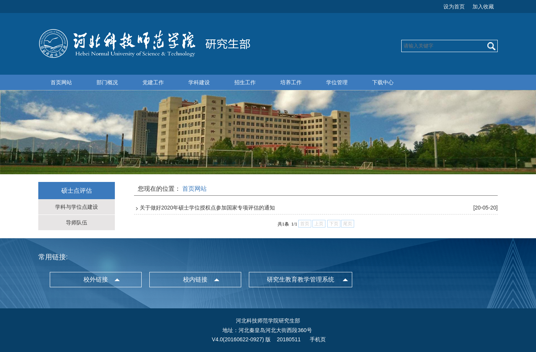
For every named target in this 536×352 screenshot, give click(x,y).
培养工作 (291, 82)
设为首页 (454, 6)
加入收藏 (483, 6)
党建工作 (153, 82)
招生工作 (245, 82)
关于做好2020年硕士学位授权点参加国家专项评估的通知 (207, 208)
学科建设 (199, 82)
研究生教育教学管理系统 (300, 279)
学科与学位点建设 (76, 207)
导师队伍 (76, 222)
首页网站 (61, 82)
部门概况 (107, 82)
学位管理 (337, 82)
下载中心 (383, 82)
